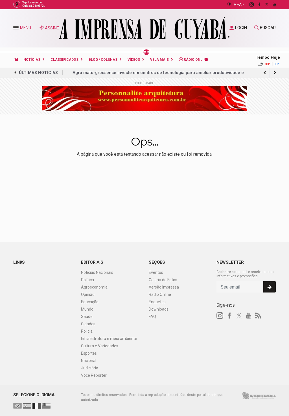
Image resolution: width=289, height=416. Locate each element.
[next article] (265, 73)
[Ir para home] (16, 59)
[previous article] (275, 73)
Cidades (88, 324)
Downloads (158, 309)
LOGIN (238, 27)
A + (236, 4)
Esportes (89, 353)
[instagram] (248, 4)
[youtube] (271, 4)
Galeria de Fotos (163, 280)
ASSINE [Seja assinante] (49, 28)
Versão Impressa (164, 287)
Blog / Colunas (103, 60)
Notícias (31, 60)
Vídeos (134, 60)
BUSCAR (265, 27)
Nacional (88, 360)
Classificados (64, 60)
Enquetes (157, 302)
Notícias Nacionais (97, 272)
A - (241, 4)
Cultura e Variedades (99, 346)
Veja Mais (159, 60)
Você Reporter (94, 375)
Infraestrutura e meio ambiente (109, 338)
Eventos (156, 272)
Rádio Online (193, 59)
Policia (87, 331)
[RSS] (258, 316)
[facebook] (256, 4)
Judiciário (89, 368)
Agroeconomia (94, 287)
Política (87, 280)
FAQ (152, 316)
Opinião (88, 294)
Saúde (87, 316)
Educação (89, 302)
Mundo (87, 309)
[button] (16, 29)
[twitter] (264, 4)
